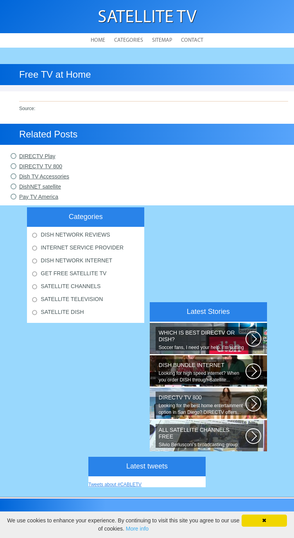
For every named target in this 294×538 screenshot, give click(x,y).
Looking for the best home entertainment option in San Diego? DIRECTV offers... (202, 404)
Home (98, 40)
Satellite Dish (62, 312)
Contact (192, 40)
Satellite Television (72, 299)
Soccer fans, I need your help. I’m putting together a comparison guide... (202, 340)
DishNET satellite (40, 186)
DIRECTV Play (37, 156)
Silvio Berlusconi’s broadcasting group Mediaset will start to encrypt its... (202, 437)
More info (137, 529)
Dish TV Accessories (44, 176)
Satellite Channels (70, 286)
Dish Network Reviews (75, 235)
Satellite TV (147, 18)
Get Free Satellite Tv (73, 273)
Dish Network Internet (76, 260)
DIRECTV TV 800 (40, 166)
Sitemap (162, 40)
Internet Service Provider (82, 247)
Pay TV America (38, 197)
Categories (128, 40)
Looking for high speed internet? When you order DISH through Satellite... (202, 372)
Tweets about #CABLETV (115, 484)
